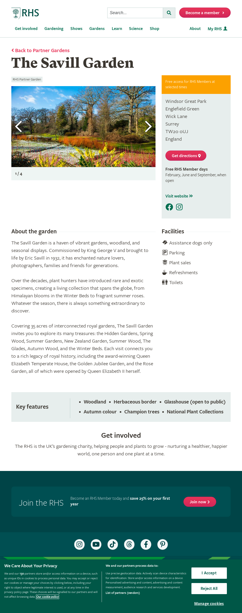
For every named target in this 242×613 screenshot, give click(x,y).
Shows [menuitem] (76, 28)
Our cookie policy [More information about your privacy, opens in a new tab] (47, 597)
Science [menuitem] (136, 28)
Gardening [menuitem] (53, 28)
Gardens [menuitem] (97, 28)
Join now (198, 502)
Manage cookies (209, 603)
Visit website (179, 196)
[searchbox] (135, 13)
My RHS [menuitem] (215, 28)
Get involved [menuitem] (26, 28)
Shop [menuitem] (154, 28)
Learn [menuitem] (117, 28)
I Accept (209, 573)
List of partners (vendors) (123, 593)
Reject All (209, 588)
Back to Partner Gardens (42, 51)
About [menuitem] (195, 28)
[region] (121, 586)
